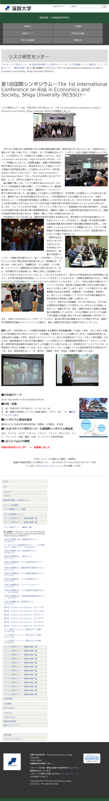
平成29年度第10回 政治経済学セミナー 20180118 (22, 552)
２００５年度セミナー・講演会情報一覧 (20, 690)
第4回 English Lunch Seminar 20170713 (24, 615)
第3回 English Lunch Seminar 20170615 (24, 618)
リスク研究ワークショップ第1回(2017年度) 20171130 (23, 636)
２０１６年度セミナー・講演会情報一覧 (20, 647)
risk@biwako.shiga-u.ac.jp (49, 466)
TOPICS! (8, 713)
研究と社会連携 (27, 40)
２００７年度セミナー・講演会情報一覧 (20, 682)
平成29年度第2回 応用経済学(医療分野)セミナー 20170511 (24, 597)
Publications (9, 717)
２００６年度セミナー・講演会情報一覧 (20, 686)
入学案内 (77, 26)
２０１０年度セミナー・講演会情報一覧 (20, 671)
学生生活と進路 (77, 33)
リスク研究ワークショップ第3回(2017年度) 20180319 (23, 642)
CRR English (8, 708)
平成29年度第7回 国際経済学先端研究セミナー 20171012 (25, 569)
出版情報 (7, 704)
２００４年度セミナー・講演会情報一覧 (20, 694)
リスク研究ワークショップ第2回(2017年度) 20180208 (23, 630)
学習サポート (27, 33)
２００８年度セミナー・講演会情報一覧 (20, 679)
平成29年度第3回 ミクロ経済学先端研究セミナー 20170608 (24, 591)
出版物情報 (8, 699)
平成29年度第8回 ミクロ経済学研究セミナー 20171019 (24, 563)
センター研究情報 (10, 505)
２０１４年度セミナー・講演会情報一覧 (20, 655)
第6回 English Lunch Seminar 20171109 (24, 607)
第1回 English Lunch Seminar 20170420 (24, 626)
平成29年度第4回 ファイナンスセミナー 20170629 (22, 586)
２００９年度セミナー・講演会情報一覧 (20, 675)
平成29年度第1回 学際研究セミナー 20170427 (20, 603)
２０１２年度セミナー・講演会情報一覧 (20, 663)
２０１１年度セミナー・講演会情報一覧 (20, 667)
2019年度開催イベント (14, 514)
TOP (3, 64)
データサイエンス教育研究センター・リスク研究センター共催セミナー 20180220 (24, 546)
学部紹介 (27, 26)
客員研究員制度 (9, 721)
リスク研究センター (19, 64)
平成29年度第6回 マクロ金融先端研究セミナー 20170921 (24, 574)
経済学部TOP (58, 6)
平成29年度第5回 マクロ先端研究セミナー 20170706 (23, 580)
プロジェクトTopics (12, 739)
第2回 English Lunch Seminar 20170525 (24, 622)
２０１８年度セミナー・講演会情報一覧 (20, 518)
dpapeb (7, 492)
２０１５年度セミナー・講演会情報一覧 (20, 651)
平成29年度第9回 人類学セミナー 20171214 (20, 557)
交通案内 (73, 6)
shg (5, 487)
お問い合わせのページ (69, 774)
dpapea (7, 496)
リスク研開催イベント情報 (80, 64)
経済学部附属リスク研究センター (48, 64)
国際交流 (77, 40)
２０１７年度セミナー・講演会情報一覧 (20, 522)
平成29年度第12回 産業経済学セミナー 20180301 (22, 540)
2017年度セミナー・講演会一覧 (17, 527)
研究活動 (7, 735)
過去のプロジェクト (11, 725)
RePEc (6, 481)
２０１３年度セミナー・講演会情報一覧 (20, 659)
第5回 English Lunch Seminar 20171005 (24, 611)
